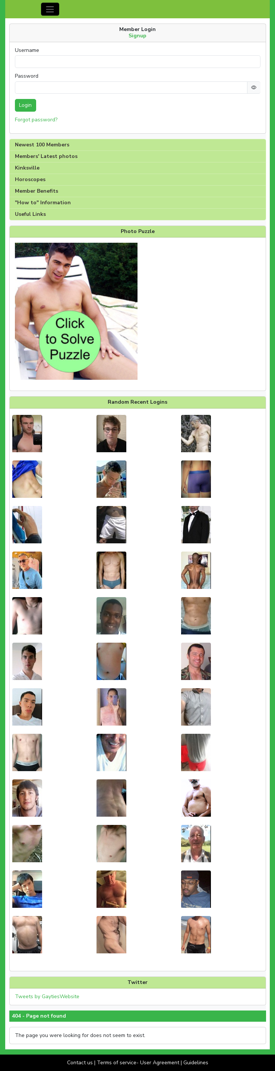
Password (26, 76)
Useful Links (30, 214)
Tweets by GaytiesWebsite (47, 996)
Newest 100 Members (42, 144)
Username (27, 50)
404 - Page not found (39, 1016)
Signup (137, 35)
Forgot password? (36, 119)
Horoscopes (30, 179)
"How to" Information (43, 202)
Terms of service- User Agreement (138, 1062)
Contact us (80, 1062)
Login (25, 105)
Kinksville (27, 167)
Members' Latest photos (46, 156)
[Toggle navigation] (50, 9)
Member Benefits (36, 191)
